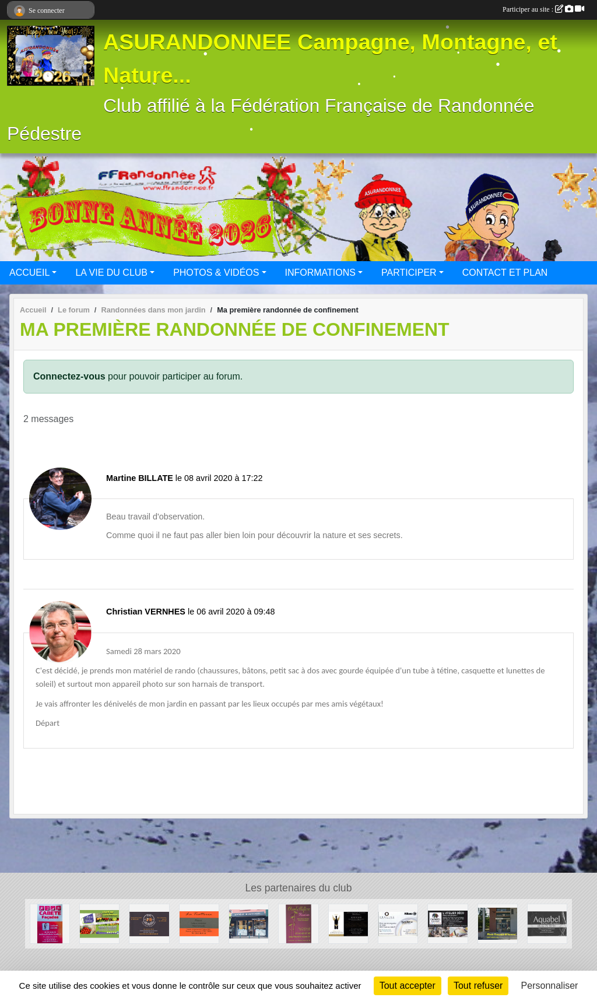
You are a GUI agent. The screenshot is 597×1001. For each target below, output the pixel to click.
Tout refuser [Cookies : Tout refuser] (478, 986)
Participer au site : (543, 9)
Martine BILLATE (139, 478)
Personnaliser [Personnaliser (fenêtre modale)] (549, 986)
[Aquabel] (547, 923)
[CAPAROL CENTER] (447, 923)
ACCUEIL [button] (29, 273)
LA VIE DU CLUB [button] (111, 273)
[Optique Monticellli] (249, 923)
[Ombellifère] (298, 923)
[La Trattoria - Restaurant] (199, 923)
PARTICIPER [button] (409, 273)
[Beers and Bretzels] (149, 923)
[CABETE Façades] (50, 923)
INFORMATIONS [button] (320, 273)
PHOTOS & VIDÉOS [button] (216, 273)
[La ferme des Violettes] (99, 923)
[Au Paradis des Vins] (348, 923)
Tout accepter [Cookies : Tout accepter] (408, 986)
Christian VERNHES (145, 611)
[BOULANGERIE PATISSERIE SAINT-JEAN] (497, 923)
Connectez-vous (69, 376)
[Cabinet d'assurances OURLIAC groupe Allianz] (398, 923)
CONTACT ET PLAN (505, 273)
